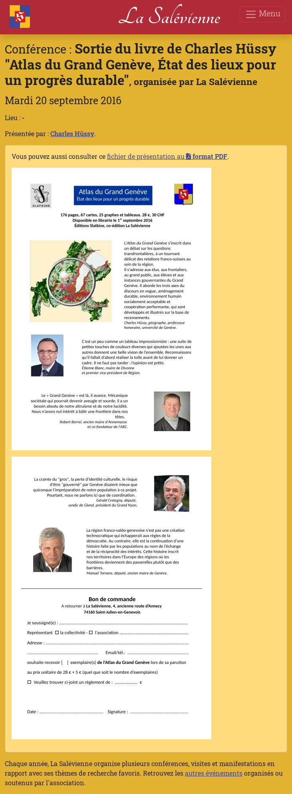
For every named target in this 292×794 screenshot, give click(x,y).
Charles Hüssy (72, 133)
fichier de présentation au (167, 156)
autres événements (213, 773)
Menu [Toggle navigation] (262, 14)
